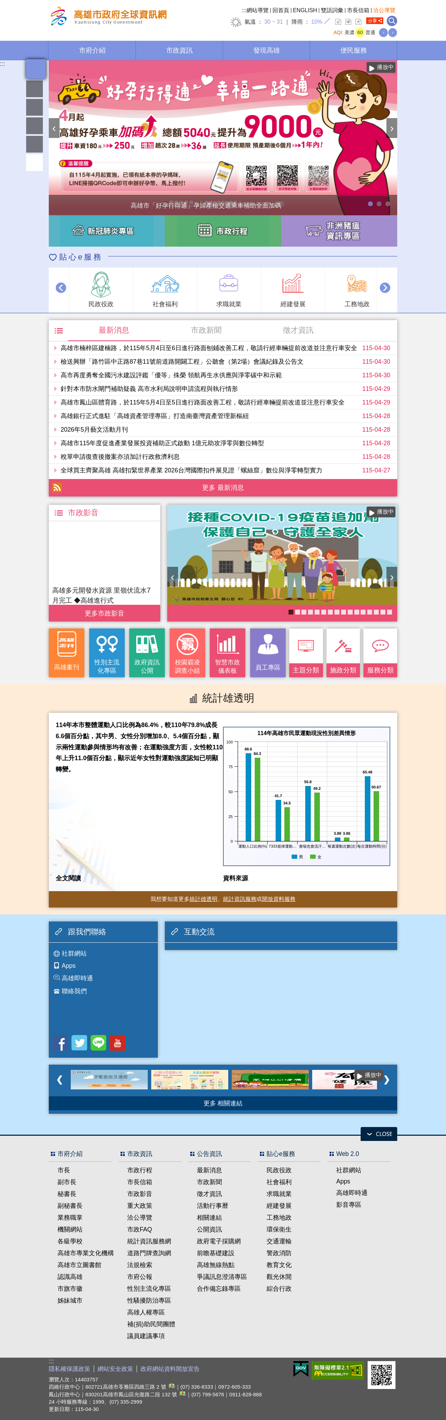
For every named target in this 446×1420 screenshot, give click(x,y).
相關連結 (209, 1217)
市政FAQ (139, 1229)
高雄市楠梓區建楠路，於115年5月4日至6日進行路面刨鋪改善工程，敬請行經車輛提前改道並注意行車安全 (209, 348)
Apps (69, 965)
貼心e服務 (81, 257)
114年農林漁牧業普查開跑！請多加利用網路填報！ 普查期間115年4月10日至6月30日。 (379, 203)
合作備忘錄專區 (219, 1288)
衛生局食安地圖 (303, 612)
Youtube (117, 1043)
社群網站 (74, 953)
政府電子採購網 (219, 1241)
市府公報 (139, 1276)
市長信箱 (358, 10)
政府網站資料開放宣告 (170, 1369)
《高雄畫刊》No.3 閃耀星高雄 (389, 612)
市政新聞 (206, 330)
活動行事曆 (212, 1205)
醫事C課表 (343, 612)
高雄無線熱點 (215, 1264)
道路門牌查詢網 (149, 1253)
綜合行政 (279, 1288)
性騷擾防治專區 (149, 1300)
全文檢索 (392, 21)
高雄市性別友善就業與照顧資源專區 (387, 203)
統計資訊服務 (239, 899)
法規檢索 (139, 1264)
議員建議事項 (146, 1336)
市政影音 (139, 1193)
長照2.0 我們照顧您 (363, 612)
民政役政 (279, 1170)
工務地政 (279, 1217)
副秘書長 (70, 1205)
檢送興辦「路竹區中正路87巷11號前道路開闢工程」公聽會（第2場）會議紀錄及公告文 (182, 361)
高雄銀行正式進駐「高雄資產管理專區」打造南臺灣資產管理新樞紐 (155, 415)
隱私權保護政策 (69, 1369)
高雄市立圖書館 (79, 1264)
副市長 (66, 1182)
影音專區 (348, 1204)
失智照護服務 (330, 612)
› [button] (392, 128)
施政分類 (343, 670)
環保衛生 (279, 1229)
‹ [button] (54, 128)
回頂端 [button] (34, 162)
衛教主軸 (356, 612)
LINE (98, 1043)
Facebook (60, 1043)
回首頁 (280, 10)
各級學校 (70, 1241)
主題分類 (306, 670)
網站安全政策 (115, 1369)
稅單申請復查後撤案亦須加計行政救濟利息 (120, 456)
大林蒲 (317, 612)
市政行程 (139, 1170)
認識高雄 (70, 1276)
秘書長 (66, 1193)
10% (316, 22)
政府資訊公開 (147, 666)
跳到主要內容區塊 (3, 3)
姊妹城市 (70, 1300)
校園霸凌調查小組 (187, 666)
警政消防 (279, 1253)
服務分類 (380, 670)
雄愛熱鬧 (34, 88)
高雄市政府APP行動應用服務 (297, 612)
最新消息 (114, 330)
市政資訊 (179, 50)
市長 (63, 1170)
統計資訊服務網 (149, 1241)
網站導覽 (257, 10)
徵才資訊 (298, 330)
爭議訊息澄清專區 (222, 1276)
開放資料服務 (278, 899)
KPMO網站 (323, 612)
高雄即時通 (77, 978)
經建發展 (279, 1205)
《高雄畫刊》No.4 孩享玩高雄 (350, 612)
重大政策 (139, 1205)
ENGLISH (305, 10)
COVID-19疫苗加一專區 (291, 612)
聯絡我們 (74, 991)
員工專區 (34, 144)
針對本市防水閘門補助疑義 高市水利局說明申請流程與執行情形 (149, 388)
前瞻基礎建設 (215, 1253)
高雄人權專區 (146, 1312)
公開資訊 (209, 1229)
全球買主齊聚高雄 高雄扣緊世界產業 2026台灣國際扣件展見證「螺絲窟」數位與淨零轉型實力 (191, 470)
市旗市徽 (70, 1288)
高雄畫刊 (66, 667)
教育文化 (279, 1264)
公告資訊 (209, 1153)
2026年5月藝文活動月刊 (94, 429)
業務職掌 (70, 1217)
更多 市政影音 (104, 611)
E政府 (300, 1369)
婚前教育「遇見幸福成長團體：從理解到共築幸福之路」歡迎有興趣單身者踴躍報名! (376, 612)
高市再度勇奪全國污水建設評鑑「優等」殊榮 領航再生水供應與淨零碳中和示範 (171, 375)
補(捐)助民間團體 (151, 1324)
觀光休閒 (279, 1276)
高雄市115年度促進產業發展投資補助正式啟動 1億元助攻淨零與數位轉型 (162, 443)
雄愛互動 (34, 125)
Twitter (79, 1043)
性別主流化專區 (107, 666)
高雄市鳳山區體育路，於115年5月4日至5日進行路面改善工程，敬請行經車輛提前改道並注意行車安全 (203, 402)
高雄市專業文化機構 (85, 1253)
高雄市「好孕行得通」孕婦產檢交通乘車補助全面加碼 (370, 203)
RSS (57, 487)
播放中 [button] (385, 67)
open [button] (379, 1134)
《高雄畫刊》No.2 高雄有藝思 (310, 612)
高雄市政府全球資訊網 (108, 17)
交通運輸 (279, 1241)
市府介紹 (92, 50)
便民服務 (353, 50)
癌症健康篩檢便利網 (336, 612)
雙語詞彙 (332, 10)
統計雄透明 (34, 107)
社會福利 (279, 1182)
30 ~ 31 (273, 22)
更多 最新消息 (223, 487)
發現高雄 (266, 50)
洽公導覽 (384, 10)
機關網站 (70, 1229)
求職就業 (279, 1193)
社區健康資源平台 (382, 612)
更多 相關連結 (223, 1103)
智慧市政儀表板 (227, 666)
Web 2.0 (347, 1153)
